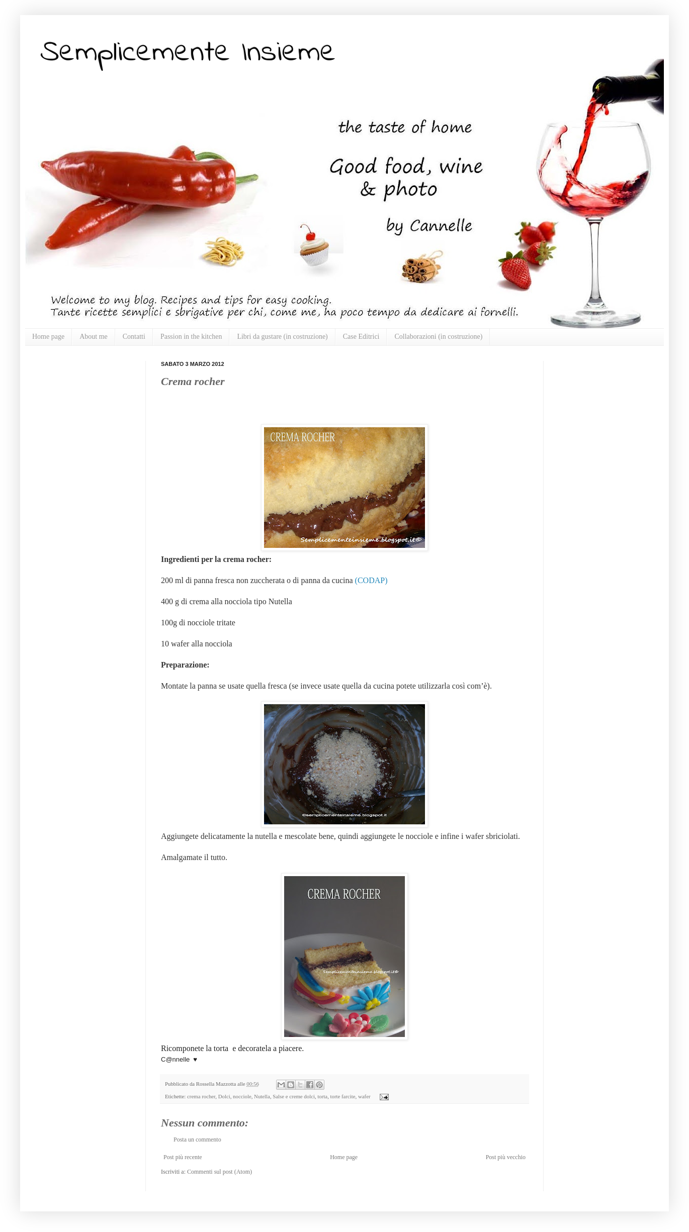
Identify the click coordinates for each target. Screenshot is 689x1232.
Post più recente (182, 1157)
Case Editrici (361, 336)
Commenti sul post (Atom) (219, 1171)
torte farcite (343, 1096)
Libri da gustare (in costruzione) (282, 336)
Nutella (262, 1096)
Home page (48, 336)
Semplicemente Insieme (188, 53)
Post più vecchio (506, 1157)
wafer (364, 1096)
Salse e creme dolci (294, 1096)
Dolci (224, 1096)
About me (93, 336)
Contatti (134, 336)
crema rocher (201, 1096)
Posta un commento (197, 1139)
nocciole (242, 1096)
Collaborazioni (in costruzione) (438, 336)
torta (322, 1096)
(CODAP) (371, 580)
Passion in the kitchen (191, 336)
